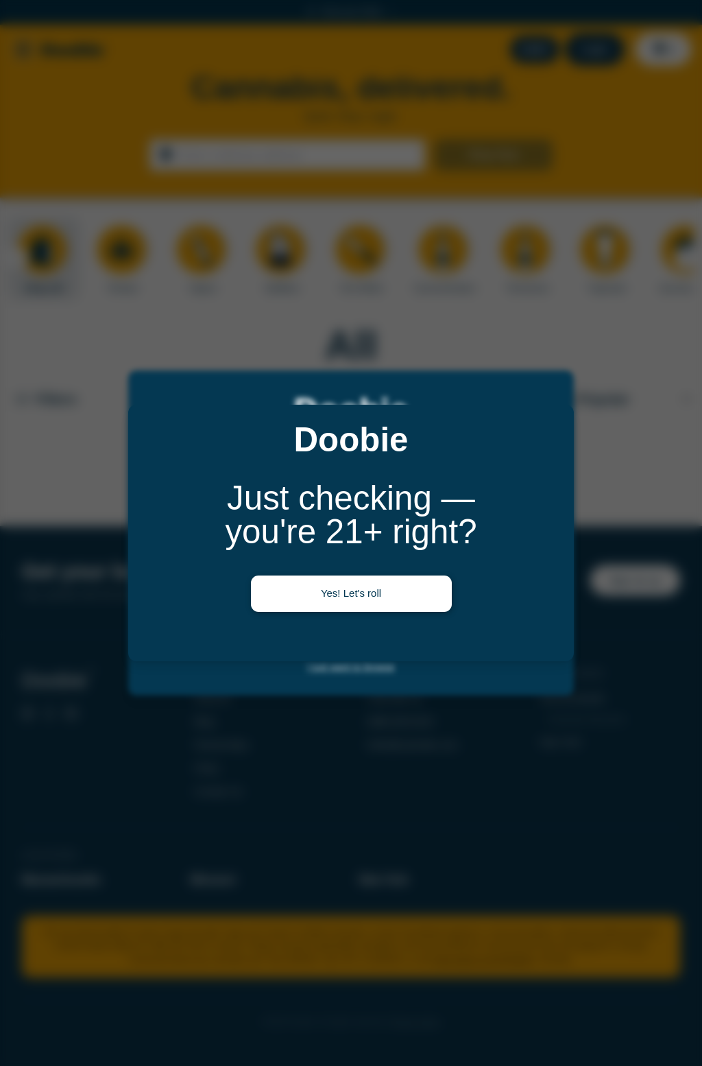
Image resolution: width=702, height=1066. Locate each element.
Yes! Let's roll (351, 593)
